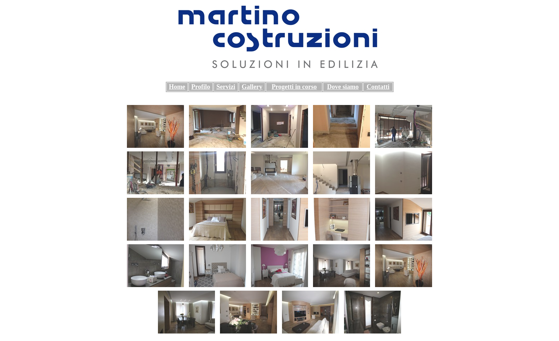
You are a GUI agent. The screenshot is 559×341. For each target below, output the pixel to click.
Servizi (225, 86)
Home (177, 86)
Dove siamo (343, 86)
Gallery (252, 86)
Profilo (200, 86)
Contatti (377, 86)
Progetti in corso (294, 86)
